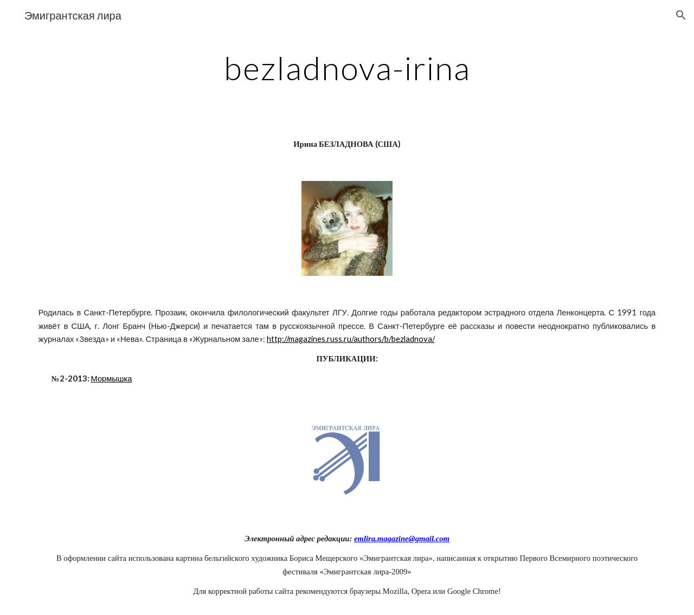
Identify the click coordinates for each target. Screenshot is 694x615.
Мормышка (111, 378)
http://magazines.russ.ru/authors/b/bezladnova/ (351, 339)
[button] (681, 15)
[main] (347, 68)
